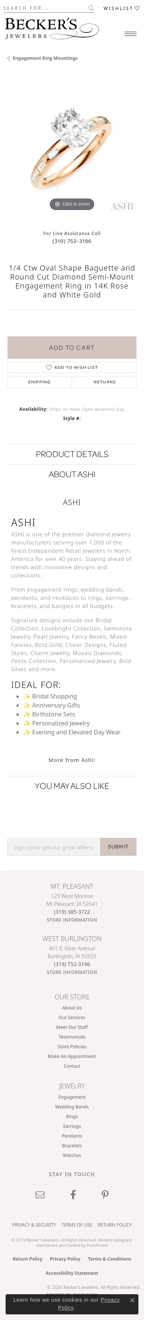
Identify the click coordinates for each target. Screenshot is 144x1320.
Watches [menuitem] (72, 1155)
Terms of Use (77, 1225)
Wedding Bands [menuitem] (72, 1107)
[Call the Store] (72, 911)
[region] (72, 148)
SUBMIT (118, 846)
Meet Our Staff (72, 1027)
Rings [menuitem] (72, 1116)
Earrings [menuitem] (72, 1126)
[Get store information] (72, 920)
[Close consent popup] (132, 1300)
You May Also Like (72, 786)
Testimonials (72, 1037)
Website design (112, 1240)
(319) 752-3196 (72, 241)
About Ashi (72, 474)
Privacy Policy (65, 1259)
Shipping (39, 382)
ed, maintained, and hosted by (84, 1242)
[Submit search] (91, 7)
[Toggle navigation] (130, 33)
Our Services (72, 1017)
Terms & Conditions (109, 1259)
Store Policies (72, 1046)
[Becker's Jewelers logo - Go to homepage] (52, 26)
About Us (72, 1008)
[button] (122, 8)
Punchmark (97, 1245)
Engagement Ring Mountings (45, 58)
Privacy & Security (34, 1225)
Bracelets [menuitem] (72, 1145)
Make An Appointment (72, 1056)
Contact (72, 1066)
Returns (105, 382)
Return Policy (115, 1225)
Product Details (72, 454)
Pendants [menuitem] (72, 1136)
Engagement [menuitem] (72, 1097)
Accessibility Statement (72, 1273)
